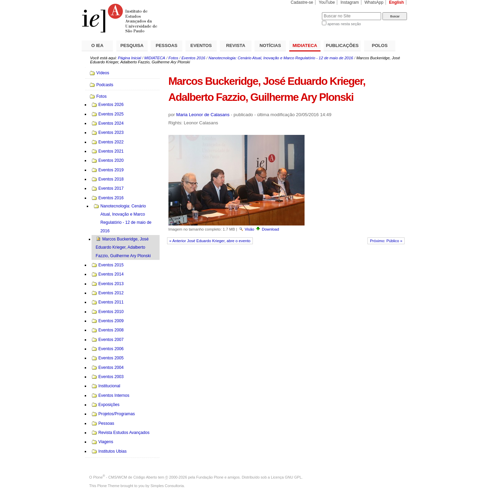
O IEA (97, 45)
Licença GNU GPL (286, 477)
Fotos (173, 58)
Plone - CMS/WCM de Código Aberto (125, 477)
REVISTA (235, 45)
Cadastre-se (302, 2)
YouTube (327, 2)
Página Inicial (129, 58)
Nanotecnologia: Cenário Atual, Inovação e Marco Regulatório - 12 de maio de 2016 (281, 58)
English (396, 2)
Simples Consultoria (167, 486)
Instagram (350, 2)
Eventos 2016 (193, 58)
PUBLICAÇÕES (342, 45)
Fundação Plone (210, 477)
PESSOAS (167, 45)
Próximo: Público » (386, 241)
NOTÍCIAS (270, 45)
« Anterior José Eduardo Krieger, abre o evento (209, 241)
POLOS (380, 45)
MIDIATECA (305, 45)
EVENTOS (201, 45)
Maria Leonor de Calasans (203, 114)
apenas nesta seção (344, 24)
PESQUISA (132, 45)
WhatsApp (373, 2)
